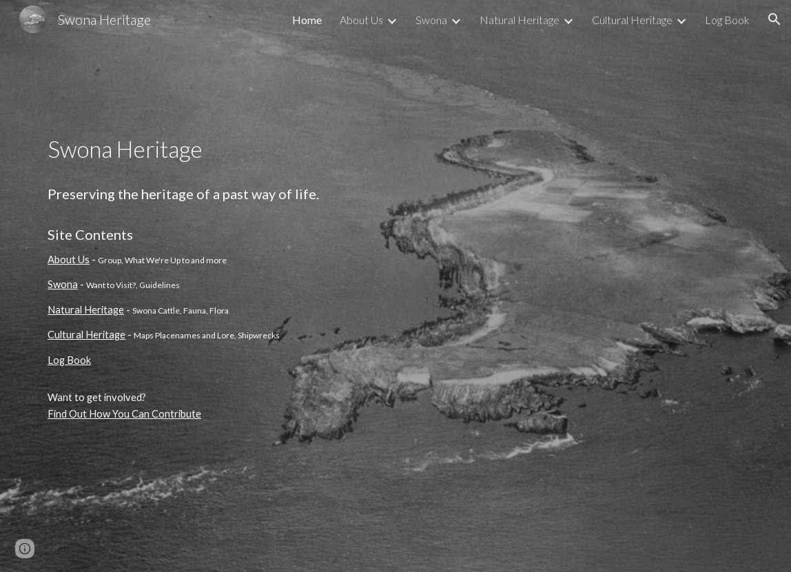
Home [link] (307, 19)
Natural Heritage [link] (519, 19)
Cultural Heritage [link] (632, 19)
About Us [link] (361, 19)
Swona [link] (431, 19)
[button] (774, 19)
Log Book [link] (727, 19)
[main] (244, 286)
